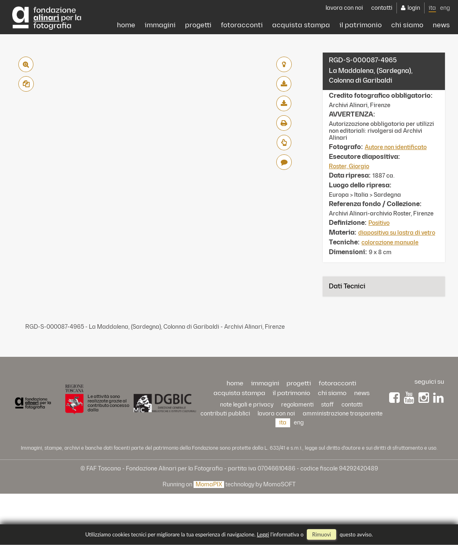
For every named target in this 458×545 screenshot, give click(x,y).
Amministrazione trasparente (343, 413)
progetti (150, 57)
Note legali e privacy (246, 404)
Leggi (263, 534)
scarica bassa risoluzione (283, 84)
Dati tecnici (347, 286)
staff (327, 404)
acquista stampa (271, 57)
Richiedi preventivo (284, 142)
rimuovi (321, 534)
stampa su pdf (283, 123)
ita (432, 37)
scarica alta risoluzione (283, 103)
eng (445, 37)
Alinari (47, 15)
